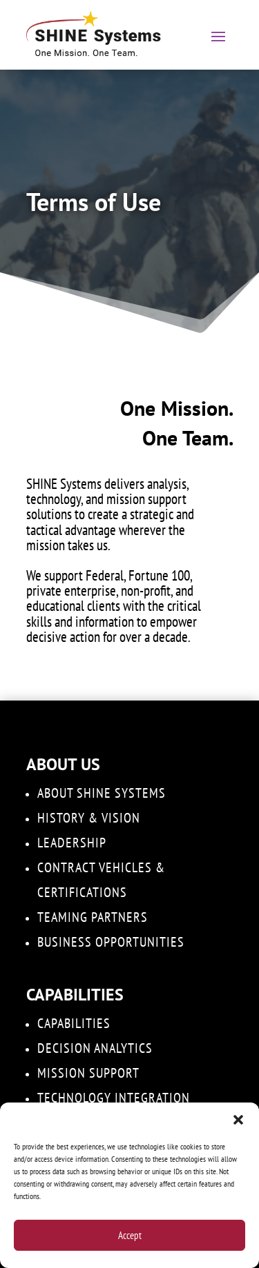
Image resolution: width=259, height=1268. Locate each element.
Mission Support (88, 1073)
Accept (130, 1235)
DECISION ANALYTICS (95, 1048)
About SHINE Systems (101, 793)
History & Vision (88, 818)
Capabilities (74, 1023)
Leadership (71, 843)
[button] (238, 1120)
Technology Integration (113, 1098)
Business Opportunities (110, 942)
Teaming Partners (92, 917)
